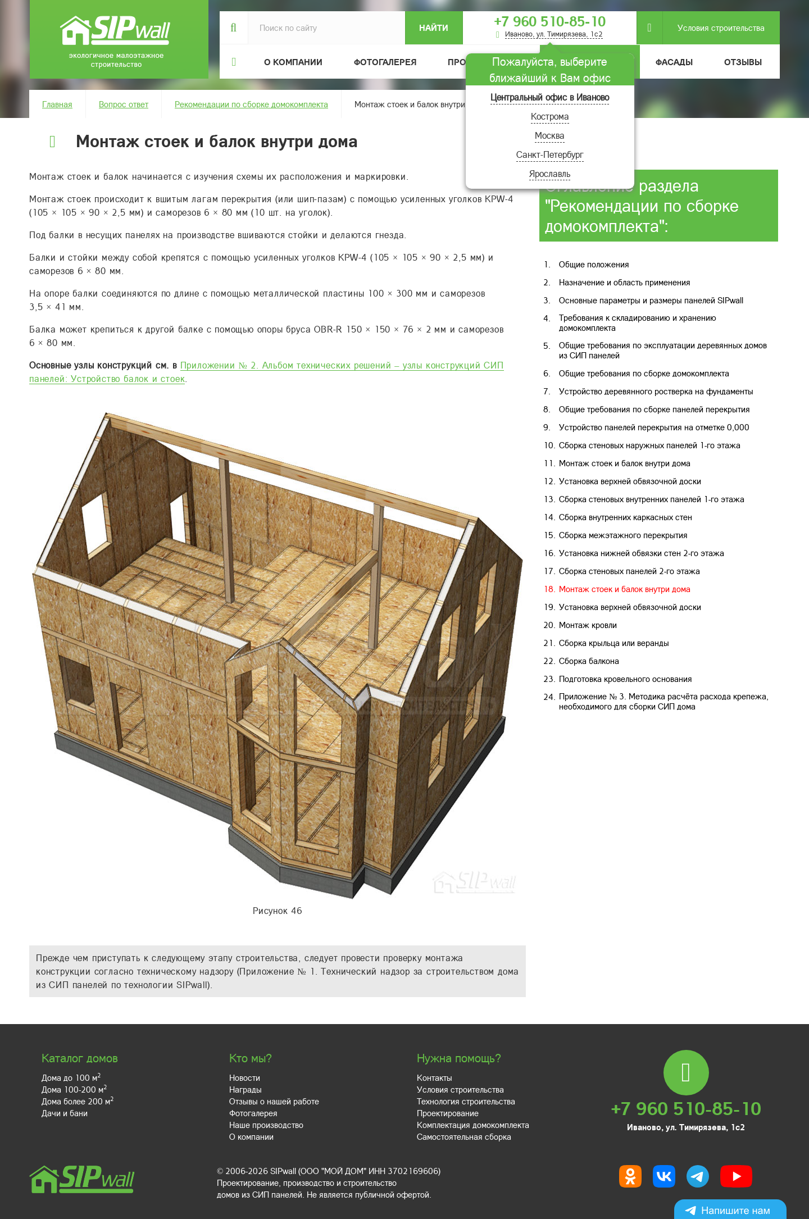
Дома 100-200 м (74, 1089)
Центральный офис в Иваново (549, 97)
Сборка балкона (589, 661)
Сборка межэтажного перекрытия (623, 535)
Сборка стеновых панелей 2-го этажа (629, 571)
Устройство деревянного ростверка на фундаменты (656, 391)
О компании (251, 1136)
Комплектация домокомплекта (473, 1125)
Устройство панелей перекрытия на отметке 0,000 (654, 427)
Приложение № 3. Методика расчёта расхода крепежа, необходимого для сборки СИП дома (664, 701)
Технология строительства (466, 1101)
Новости (244, 1077)
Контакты (434, 1077)
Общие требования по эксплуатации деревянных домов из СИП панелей (663, 350)
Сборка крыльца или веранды (614, 643)
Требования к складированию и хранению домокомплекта (637, 322)
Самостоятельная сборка (464, 1136)
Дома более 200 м (77, 1101)
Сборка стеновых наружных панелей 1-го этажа (649, 445)
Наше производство (266, 1125)
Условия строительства (713, 27)
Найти (433, 27)
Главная (57, 104)
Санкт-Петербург (550, 154)
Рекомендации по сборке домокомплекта (251, 104)
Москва (550, 135)
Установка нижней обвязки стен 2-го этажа (641, 553)
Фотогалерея (385, 62)
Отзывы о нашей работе (274, 1101)
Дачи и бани (65, 1113)
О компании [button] (293, 62)
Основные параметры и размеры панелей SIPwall (651, 300)
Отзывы (743, 62)
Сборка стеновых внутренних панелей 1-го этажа (651, 499)
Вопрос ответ (123, 104)
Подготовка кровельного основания (625, 679)
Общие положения (594, 264)
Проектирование (448, 1113)
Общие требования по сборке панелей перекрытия (654, 409)
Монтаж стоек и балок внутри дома (624, 463)
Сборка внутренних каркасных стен (625, 517)
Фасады (674, 62)
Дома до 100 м (71, 1077)
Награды (245, 1089)
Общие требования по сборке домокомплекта (644, 373)
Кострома (550, 116)
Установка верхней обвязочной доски (630, 481)
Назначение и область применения (624, 282)
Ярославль (549, 173)
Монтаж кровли (588, 625)
